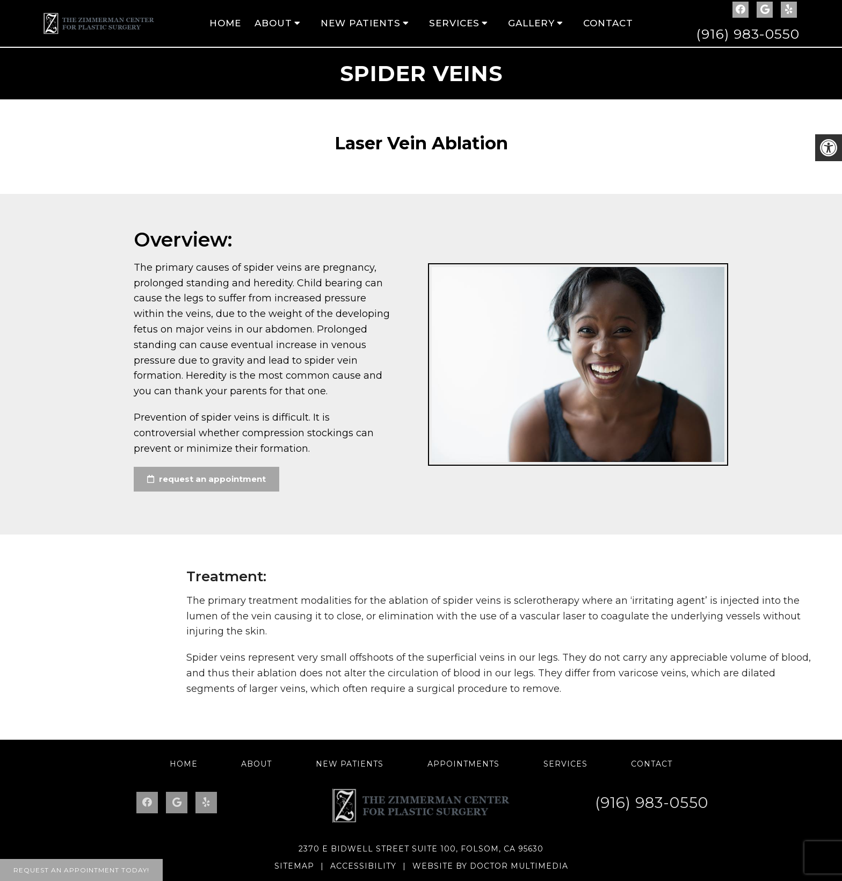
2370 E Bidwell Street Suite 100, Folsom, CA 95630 (421, 849)
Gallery (531, 23)
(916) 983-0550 (748, 34)
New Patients (361, 23)
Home (225, 23)
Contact (608, 23)
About (273, 23)
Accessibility (363, 866)
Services (454, 23)
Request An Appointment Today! (81, 870)
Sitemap (294, 866)
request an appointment (206, 479)
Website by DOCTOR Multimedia (490, 866)
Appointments (463, 764)
